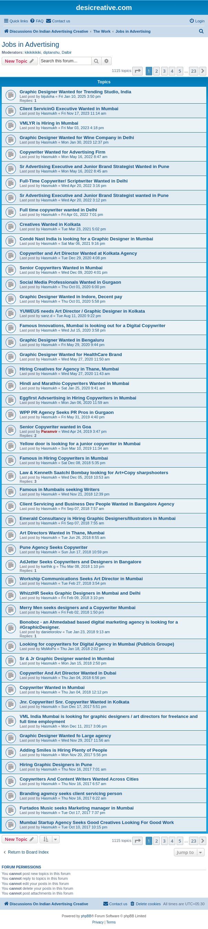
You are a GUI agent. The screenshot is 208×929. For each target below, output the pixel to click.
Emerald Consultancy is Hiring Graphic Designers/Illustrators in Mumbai (98, 518)
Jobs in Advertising (30, 44)
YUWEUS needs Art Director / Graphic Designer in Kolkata (82, 311)
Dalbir (67, 52)
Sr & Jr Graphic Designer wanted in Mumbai (67, 658)
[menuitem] (36, 21)
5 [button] (180, 71)
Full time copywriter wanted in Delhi (58, 209)
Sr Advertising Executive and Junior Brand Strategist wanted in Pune (94, 195)
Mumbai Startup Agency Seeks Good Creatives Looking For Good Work (97, 822)
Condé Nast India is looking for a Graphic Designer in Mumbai (86, 238)
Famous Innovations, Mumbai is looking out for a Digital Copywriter (93, 325)
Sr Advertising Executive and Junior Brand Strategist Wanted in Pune (94, 166)
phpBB (86, 916)
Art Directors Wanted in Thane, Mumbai (62, 532)
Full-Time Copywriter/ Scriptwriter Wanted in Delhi (74, 181)
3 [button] (164, 71)
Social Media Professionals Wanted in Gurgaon (70, 282)
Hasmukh (49, 113)
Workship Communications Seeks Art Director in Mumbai (81, 578)
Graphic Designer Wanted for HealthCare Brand (71, 354)
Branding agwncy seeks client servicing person (71, 793)
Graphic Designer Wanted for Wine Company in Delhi (77, 137)
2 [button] (156, 71)
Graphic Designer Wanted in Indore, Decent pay (71, 296)
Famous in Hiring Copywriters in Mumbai (64, 458)
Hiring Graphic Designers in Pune (56, 764)
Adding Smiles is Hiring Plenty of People (63, 750)
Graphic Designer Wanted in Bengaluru (62, 340)
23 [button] (193, 71)
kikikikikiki (33, 52)
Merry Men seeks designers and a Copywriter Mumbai (77, 607)
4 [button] (172, 71)
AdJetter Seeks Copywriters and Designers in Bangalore (80, 561)
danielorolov (51, 632)
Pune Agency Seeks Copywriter (53, 547)
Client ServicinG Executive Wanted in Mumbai (69, 108)
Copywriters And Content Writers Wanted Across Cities (79, 779)
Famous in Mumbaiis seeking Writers (60, 489)
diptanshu (51, 52)
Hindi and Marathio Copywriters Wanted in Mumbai (74, 383)
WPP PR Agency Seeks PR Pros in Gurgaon (67, 412)
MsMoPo (48, 649)
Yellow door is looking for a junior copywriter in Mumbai (80, 443)
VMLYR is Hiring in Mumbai (49, 123)
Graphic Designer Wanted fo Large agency (65, 735)
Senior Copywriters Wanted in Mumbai (61, 267)
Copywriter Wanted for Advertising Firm (62, 152)
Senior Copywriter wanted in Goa (55, 426)
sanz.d (46, 316)
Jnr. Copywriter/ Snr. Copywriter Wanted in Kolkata (74, 701)
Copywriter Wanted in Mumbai (52, 687)
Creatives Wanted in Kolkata (50, 224)
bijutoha (47, 96)
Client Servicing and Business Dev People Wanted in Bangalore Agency (97, 504)
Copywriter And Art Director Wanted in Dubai (68, 673)
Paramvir (49, 431)
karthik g (48, 566)
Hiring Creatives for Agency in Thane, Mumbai (69, 369)
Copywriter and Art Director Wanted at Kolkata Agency (78, 253)
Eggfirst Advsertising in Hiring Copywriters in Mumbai (78, 397)
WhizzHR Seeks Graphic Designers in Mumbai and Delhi (80, 593)
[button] (137, 71)
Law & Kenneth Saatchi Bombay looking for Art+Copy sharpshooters (94, 472)
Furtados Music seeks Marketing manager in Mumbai (77, 808)
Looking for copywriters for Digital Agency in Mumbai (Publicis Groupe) (97, 644)
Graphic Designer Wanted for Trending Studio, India (75, 91)
